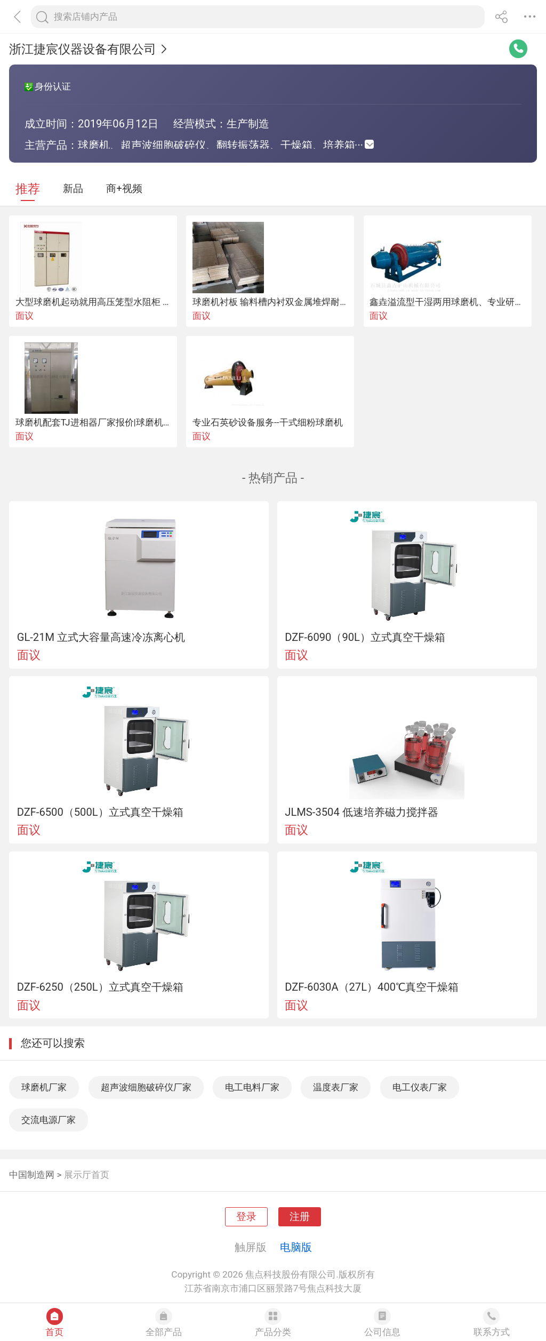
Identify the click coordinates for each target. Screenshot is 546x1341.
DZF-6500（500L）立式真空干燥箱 (100, 812)
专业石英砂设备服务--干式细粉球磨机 (267, 422)
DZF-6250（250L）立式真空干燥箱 (100, 987)
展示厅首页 (86, 1174)
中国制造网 (31, 1174)
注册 (300, 1217)
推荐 (27, 189)
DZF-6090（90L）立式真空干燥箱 (365, 637)
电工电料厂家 (252, 1087)
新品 (73, 189)
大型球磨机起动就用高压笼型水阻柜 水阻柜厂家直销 (120, 301)
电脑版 (296, 1247)
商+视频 (124, 189)
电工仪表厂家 (419, 1087)
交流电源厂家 (48, 1119)
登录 (246, 1217)
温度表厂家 (335, 1087)
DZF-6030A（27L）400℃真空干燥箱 (372, 987)
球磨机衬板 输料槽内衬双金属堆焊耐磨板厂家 (284, 301)
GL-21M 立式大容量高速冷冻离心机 (101, 637)
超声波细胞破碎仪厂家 (146, 1087)
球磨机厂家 (44, 1087)
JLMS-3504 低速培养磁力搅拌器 (361, 812)
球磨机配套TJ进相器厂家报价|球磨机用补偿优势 (111, 422)
